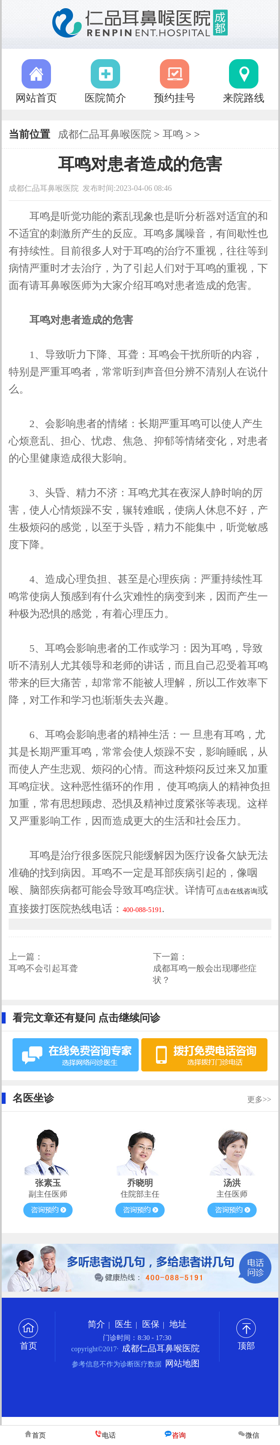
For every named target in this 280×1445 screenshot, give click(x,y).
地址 (178, 1324)
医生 (123, 1324)
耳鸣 (172, 134)
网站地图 (182, 1363)
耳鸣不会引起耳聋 (43, 968)
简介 (96, 1324)
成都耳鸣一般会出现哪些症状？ (205, 974)
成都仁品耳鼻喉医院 (104, 134)
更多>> (259, 1099)
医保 (150, 1324)
